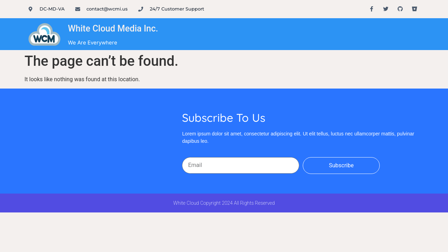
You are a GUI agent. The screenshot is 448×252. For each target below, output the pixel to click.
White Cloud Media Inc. (113, 28)
